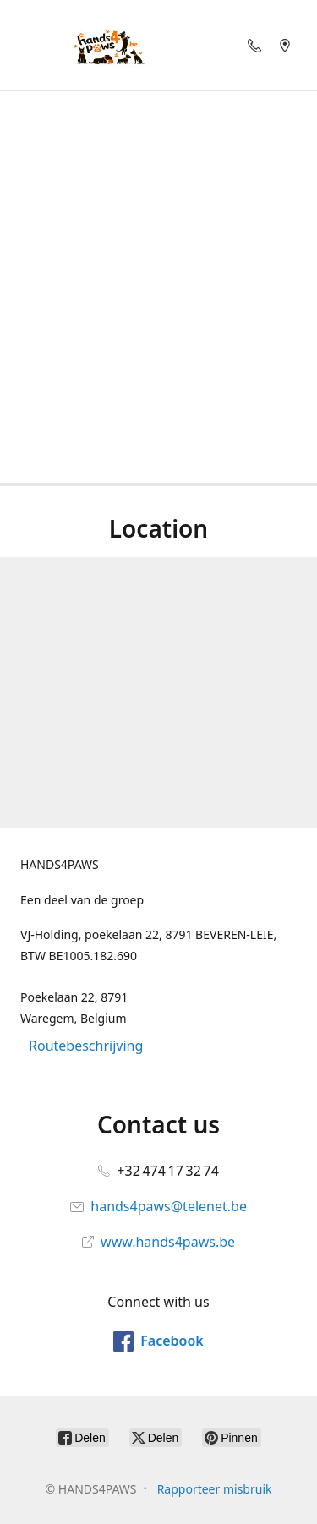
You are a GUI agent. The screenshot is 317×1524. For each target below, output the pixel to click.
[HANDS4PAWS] (106, 45)
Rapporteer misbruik (214, 1489)
